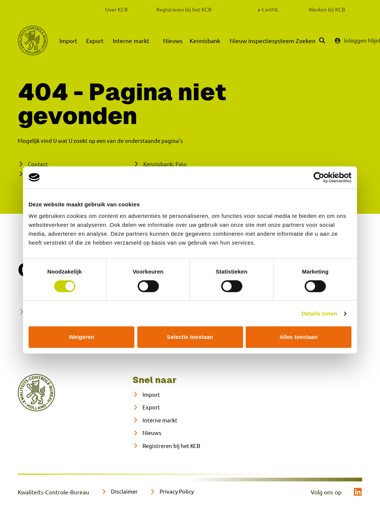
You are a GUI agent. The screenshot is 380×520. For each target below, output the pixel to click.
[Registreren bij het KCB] (166, 446)
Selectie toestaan (190, 337)
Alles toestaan (298, 337)
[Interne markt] (154, 420)
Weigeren (81, 337)
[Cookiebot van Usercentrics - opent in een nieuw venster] (318, 177)
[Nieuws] (146, 433)
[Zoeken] (310, 40)
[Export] (146, 407)
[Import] (146, 394)
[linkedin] (357, 491)
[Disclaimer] (119, 491)
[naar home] (36, 392)
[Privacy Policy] (172, 491)
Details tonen (319, 313)
